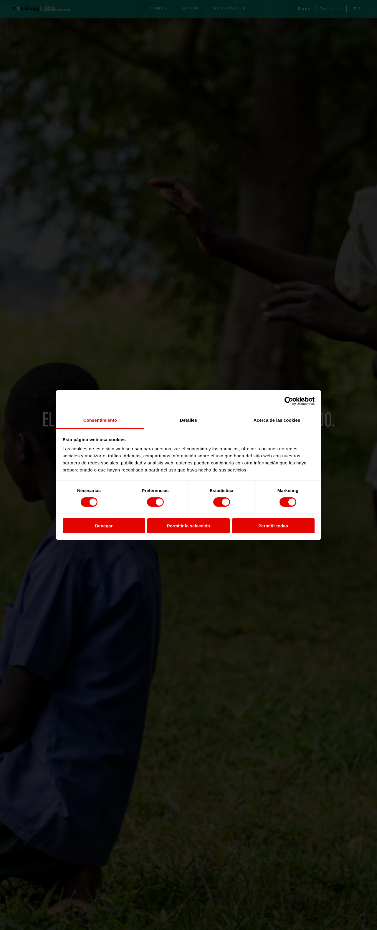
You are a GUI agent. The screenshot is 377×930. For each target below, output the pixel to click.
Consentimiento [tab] (100, 420)
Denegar (104, 525)
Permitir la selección (188, 525)
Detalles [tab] (188, 420)
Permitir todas (273, 525)
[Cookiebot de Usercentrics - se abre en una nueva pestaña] (289, 400)
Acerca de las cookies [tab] (277, 420)
